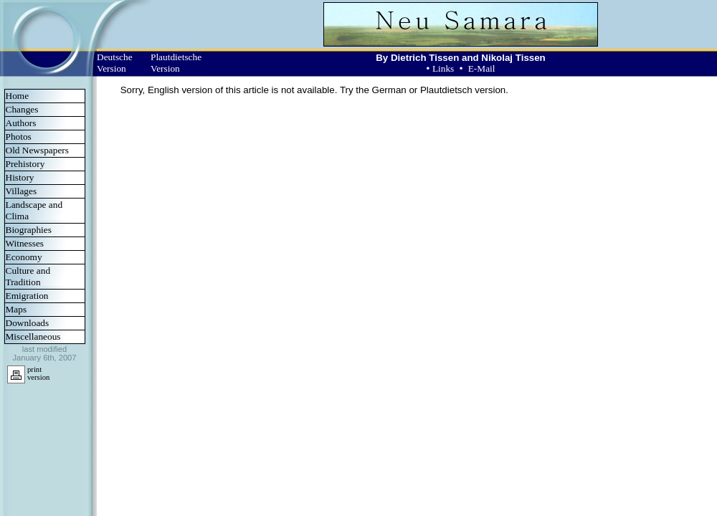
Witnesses (25, 243)
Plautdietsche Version (176, 63)
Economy (24, 257)
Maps (16, 309)
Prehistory (25, 163)
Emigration (27, 295)
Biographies (29, 229)
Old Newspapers (37, 150)
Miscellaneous (33, 336)
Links (443, 68)
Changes (22, 109)
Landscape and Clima (34, 210)
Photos (19, 136)
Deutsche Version (115, 63)
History (20, 177)
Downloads (27, 322)
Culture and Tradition (28, 276)
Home (17, 95)
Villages (21, 191)
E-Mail (481, 68)
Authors (21, 123)
